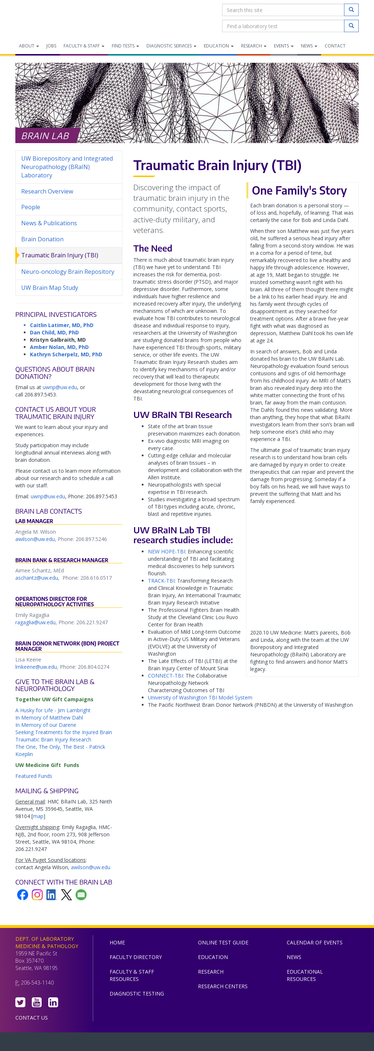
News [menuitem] (309, 46)
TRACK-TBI (161, 580)
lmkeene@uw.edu (36, 666)
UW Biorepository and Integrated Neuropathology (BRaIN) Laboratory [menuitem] (67, 166)
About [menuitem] (29, 46)
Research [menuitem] (254, 46)
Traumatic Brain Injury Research (53, 739)
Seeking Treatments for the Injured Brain (63, 732)
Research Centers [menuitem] (223, 986)
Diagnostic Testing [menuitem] (137, 993)
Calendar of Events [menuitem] (315, 942)
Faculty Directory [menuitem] (136, 957)
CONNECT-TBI (165, 675)
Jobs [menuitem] (51, 46)
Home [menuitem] (117, 942)
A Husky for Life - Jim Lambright (53, 710)
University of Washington (218, 1043)
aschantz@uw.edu (36, 577)
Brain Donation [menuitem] (42, 239)
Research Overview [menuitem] (47, 191)
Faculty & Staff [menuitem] (84, 46)
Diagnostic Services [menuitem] (171, 46)
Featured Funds (33, 775)
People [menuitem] (30, 207)
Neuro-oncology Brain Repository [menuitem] (67, 272)
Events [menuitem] (284, 46)
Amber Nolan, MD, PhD (59, 347)
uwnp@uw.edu (60, 387)
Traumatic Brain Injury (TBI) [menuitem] (59, 255)
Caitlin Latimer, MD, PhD (62, 325)
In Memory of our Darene (45, 724)
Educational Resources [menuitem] (305, 975)
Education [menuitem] (219, 46)
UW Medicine (126, 1043)
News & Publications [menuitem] (49, 223)
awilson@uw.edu (35, 539)
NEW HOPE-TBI (166, 551)
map (38, 816)
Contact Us (31, 1017)
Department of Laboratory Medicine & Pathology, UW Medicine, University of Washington (52, 18)
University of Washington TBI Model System (200, 697)
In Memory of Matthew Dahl (49, 717)
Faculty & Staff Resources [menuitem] (132, 975)
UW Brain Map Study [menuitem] (49, 288)
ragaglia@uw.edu (35, 622)
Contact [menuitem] (335, 46)
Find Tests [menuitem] (125, 46)
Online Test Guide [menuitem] (223, 942)
